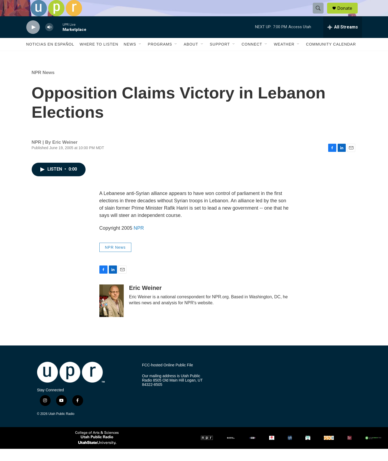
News (130, 56)
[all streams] (342, 39)
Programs (160, 56)
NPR (139, 240)
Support (220, 56)
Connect (252, 56)
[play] (33, 39)
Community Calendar (331, 56)
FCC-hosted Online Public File (167, 377)
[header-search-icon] (320, 14)
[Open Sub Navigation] (140, 56)
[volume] (49, 39)
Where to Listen (99, 56)
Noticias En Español (50, 56)
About (191, 56)
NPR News (43, 84)
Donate (348, 14)
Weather (284, 56)
